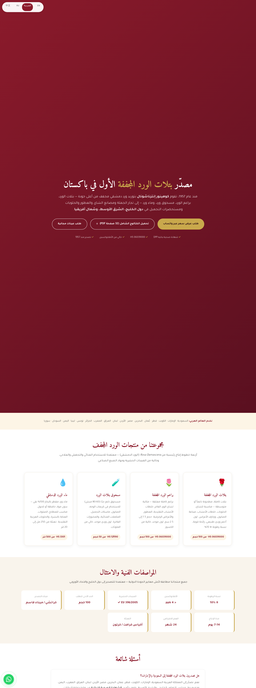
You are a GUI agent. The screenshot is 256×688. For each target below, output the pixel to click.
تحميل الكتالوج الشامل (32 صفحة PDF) (124, 223)
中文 (8, 6)
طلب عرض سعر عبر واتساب (181, 223)
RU (18, 6)
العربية (27, 6)
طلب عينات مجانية (69, 223)
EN (39, 6)
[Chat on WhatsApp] (9, 679)
